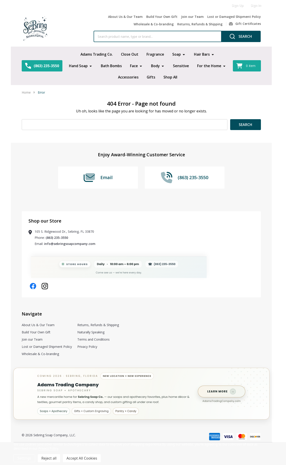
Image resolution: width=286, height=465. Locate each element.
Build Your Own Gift (161, 16)
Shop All (170, 76)
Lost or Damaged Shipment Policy (234, 16)
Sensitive (181, 65)
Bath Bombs (111, 65)
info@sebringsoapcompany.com (69, 244)
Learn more (221, 391)
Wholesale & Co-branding (154, 24)
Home (26, 92)
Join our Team (192, 16)
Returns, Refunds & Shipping (199, 24)
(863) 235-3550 (57, 237)
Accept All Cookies (81, 458)
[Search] (241, 36)
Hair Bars (202, 54)
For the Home (209, 65)
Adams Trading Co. (96, 54)
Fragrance (155, 54)
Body (155, 65)
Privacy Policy (87, 346)
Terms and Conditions (93, 339)
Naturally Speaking (90, 332)
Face (134, 65)
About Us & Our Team (125, 16)
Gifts (151, 76)
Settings (24, 458)
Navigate (32, 314)
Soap (177, 54)
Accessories (128, 76)
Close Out (130, 54)
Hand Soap (78, 65)
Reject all (49, 458)
